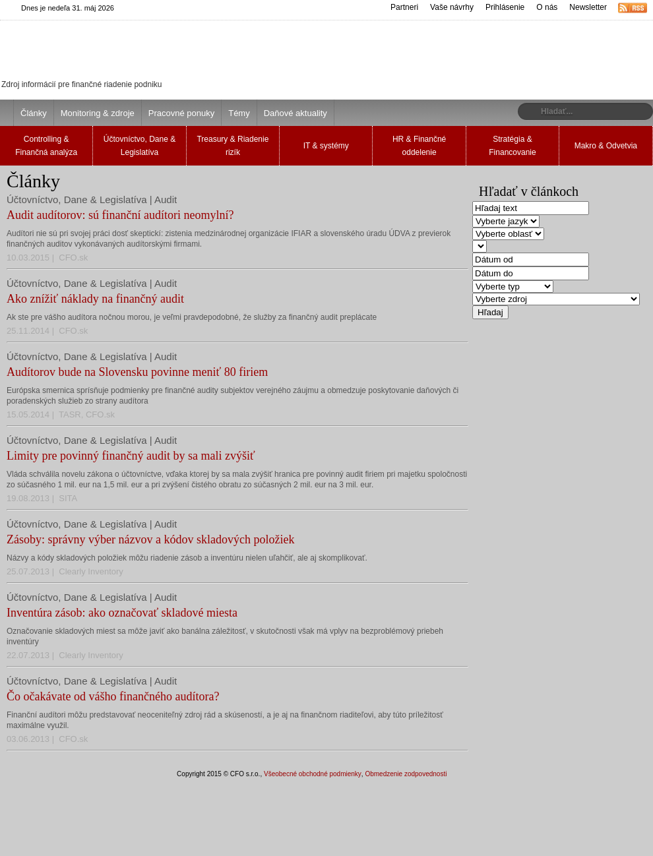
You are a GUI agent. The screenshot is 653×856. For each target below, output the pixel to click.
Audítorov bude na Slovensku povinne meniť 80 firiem (137, 372)
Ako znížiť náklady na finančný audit (95, 298)
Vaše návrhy (452, 7)
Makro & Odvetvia (606, 145)
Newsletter (588, 7)
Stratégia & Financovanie (512, 146)
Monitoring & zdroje (98, 113)
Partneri (404, 7)
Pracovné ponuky (181, 113)
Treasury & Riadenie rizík (232, 146)
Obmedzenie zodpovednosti (406, 774)
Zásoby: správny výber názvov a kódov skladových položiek (150, 539)
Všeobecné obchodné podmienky (312, 774)
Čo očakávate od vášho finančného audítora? (113, 696)
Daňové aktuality (295, 113)
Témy (239, 113)
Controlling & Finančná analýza (46, 146)
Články (33, 113)
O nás (546, 7)
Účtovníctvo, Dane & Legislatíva (139, 146)
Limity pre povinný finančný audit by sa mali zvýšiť (131, 455)
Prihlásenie (504, 7)
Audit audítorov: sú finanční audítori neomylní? (120, 215)
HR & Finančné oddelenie (419, 146)
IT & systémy (326, 145)
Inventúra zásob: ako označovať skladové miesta (122, 612)
